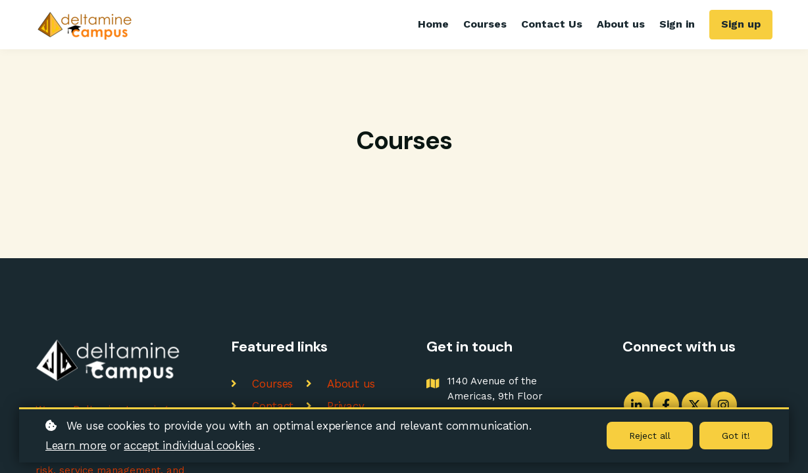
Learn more (76, 445)
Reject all (649, 435)
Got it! (736, 435)
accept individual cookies (189, 445)
